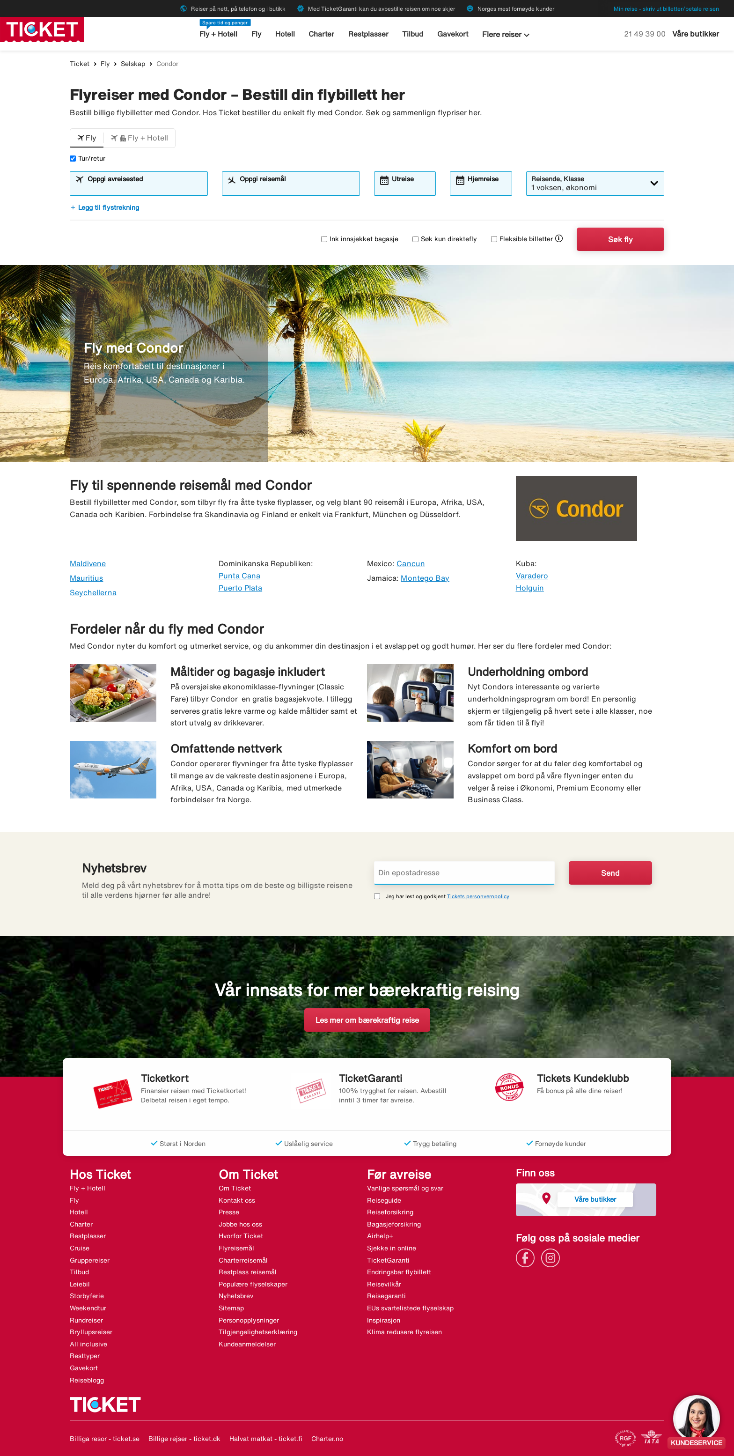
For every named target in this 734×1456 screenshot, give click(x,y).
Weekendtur (88, 1308)
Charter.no (327, 1438)
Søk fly (620, 239)
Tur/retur (87, 158)
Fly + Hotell (219, 33)
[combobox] (145, 187)
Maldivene (88, 563)
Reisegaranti (386, 1296)
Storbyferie (87, 1296)
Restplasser (368, 33)
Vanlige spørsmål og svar (405, 1188)
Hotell (285, 33)
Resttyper (85, 1356)
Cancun (410, 563)
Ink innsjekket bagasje (359, 239)
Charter (322, 33)
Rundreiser (86, 1320)
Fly (257, 33)
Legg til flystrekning (104, 207)
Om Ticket (235, 1188)
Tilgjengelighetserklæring (258, 1332)
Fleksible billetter (522, 239)
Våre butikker (695, 33)
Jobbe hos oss (240, 1224)
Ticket (79, 63)
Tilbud (413, 33)
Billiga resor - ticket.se (104, 1438)
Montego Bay (425, 578)
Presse (229, 1212)
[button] (86, 138)
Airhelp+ (380, 1236)
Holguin (530, 587)
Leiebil (80, 1284)
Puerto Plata (241, 587)
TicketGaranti (388, 1260)
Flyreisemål (236, 1248)
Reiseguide (384, 1200)
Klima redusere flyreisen (404, 1332)
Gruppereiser (90, 1260)
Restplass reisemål (248, 1272)
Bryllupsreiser (91, 1332)
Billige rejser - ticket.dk (184, 1438)
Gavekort (452, 33)
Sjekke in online (391, 1248)
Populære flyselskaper (253, 1284)
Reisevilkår (384, 1284)
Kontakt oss (237, 1200)
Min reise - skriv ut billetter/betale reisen (666, 9)
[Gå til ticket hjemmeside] (42, 28)
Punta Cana (240, 575)
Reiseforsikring (390, 1212)
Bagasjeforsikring (394, 1224)
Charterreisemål (243, 1260)
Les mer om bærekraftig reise (367, 1020)
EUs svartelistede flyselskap (410, 1308)
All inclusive (88, 1344)
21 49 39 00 (646, 33)
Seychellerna (93, 592)
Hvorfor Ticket (241, 1236)
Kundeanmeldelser (247, 1344)
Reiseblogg (87, 1380)
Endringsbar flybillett (399, 1272)
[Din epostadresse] (464, 873)
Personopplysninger (249, 1320)
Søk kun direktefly (444, 239)
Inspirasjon (383, 1320)
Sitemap (231, 1308)
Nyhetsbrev (236, 1296)
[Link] (527, 1257)
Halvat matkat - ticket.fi (265, 1438)
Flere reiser (507, 35)
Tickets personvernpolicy (478, 896)
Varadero (532, 575)
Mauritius (86, 578)
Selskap (133, 63)
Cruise (79, 1248)
